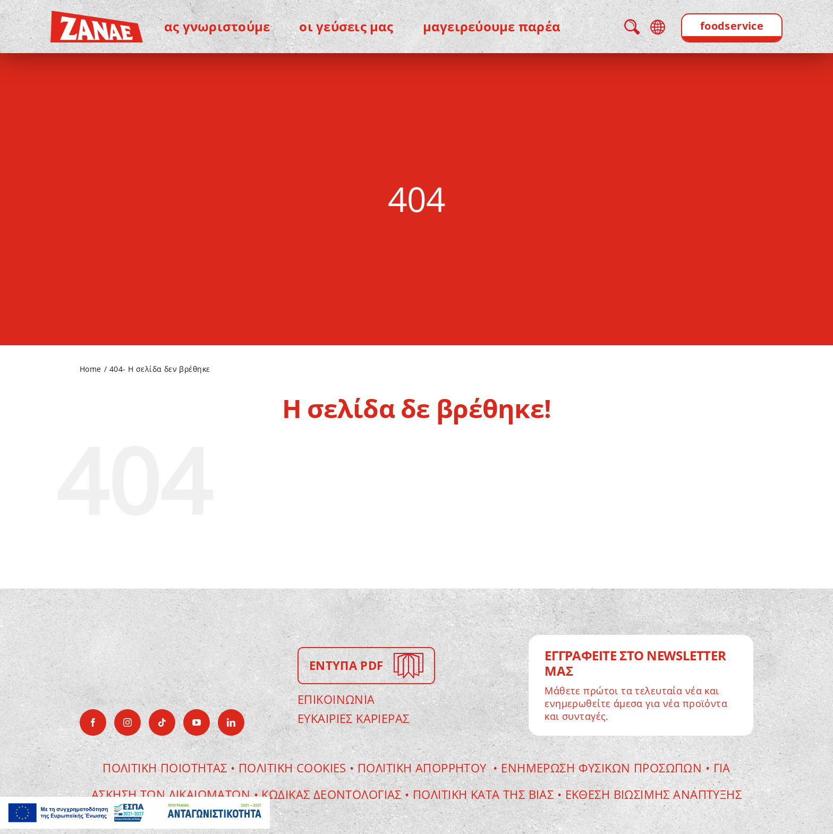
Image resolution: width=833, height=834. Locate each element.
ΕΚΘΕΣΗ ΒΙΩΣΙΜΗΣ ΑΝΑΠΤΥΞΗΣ (653, 794)
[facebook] (93, 722)
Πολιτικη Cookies (292, 768)
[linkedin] (231, 722)
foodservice (732, 26)
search (632, 27)
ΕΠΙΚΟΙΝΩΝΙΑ (336, 699)
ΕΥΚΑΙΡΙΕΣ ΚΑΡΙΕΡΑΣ (354, 718)
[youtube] (196, 722)
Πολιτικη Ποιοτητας (165, 768)
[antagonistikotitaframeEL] (135, 804)
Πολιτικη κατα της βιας (483, 794)
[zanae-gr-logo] (96, 18)
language (657, 27)
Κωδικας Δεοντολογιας (333, 794)
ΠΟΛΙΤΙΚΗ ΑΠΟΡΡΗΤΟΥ (424, 768)
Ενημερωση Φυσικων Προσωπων (601, 768)
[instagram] (127, 722)
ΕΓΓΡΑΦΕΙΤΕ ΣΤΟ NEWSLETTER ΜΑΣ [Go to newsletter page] (635, 662)
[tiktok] (162, 722)
